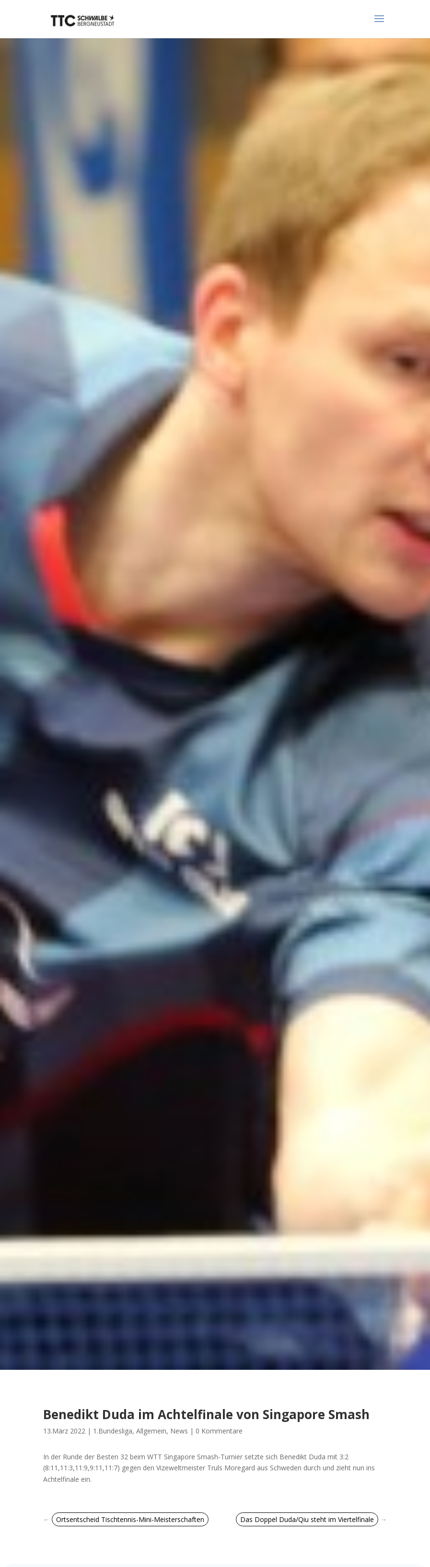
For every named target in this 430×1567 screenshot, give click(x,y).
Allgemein (151, 1430)
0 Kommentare (219, 1430)
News (179, 1430)
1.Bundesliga (112, 1430)
